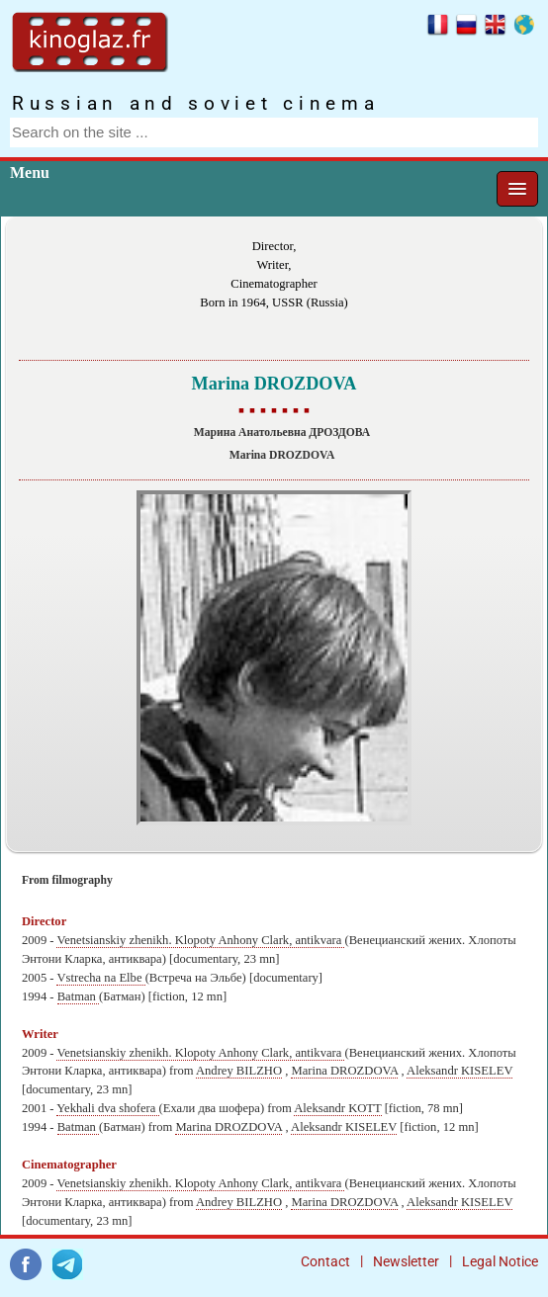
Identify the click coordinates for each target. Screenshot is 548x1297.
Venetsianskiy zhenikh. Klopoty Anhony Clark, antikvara (200, 940)
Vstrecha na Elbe (100, 978)
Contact (325, 1261)
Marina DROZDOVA (344, 1071)
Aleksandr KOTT (337, 1108)
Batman (78, 996)
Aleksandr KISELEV (459, 1071)
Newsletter (406, 1261)
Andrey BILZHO (239, 1071)
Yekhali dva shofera (107, 1108)
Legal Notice (500, 1261)
